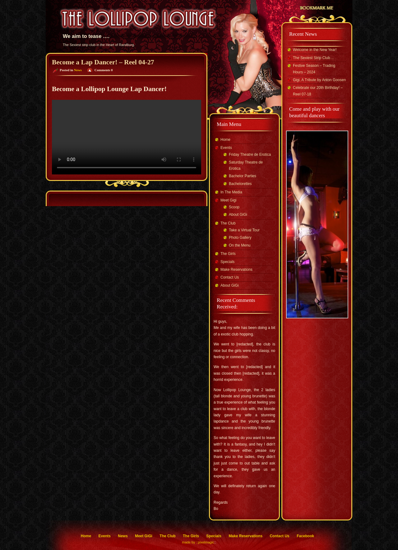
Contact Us (229, 277)
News (78, 70)
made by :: (190, 542)
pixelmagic (206, 542)
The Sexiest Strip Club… (313, 58)
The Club (228, 223)
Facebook (305, 536)
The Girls (228, 254)
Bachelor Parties (242, 176)
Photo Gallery (240, 237)
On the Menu (239, 245)
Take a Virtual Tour (244, 230)
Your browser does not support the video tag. (126, 137)
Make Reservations (236, 269)
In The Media (231, 192)
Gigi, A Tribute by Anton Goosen (319, 80)
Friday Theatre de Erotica (250, 154)
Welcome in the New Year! (315, 50)
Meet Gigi (228, 200)
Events (226, 148)
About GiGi (238, 214)
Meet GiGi (143, 536)
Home (225, 139)
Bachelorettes (240, 184)
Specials (227, 262)
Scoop (234, 207)
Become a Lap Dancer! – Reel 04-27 (103, 62)
